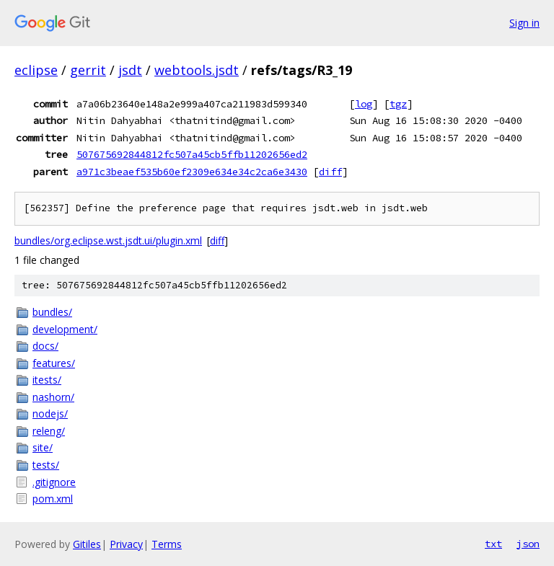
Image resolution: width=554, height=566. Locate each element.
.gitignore (54, 482)
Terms (166, 544)
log (363, 103)
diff (330, 171)
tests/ (45, 465)
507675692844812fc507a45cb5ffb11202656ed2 (191, 154)
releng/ (48, 431)
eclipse (36, 70)
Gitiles (87, 544)
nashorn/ (53, 397)
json (528, 543)
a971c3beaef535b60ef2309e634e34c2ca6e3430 (191, 171)
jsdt (130, 70)
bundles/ (52, 312)
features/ (53, 363)
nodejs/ (50, 413)
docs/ (45, 346)
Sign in (524, 23)
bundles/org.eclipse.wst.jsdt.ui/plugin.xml (108, 240)
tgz (398, 103)
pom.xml (52, 498)
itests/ (46, 379)
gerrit (88, 70)
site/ (42, 447)
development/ (64, 329)
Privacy (126, 544)
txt (493, 543)
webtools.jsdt (196, 70)
